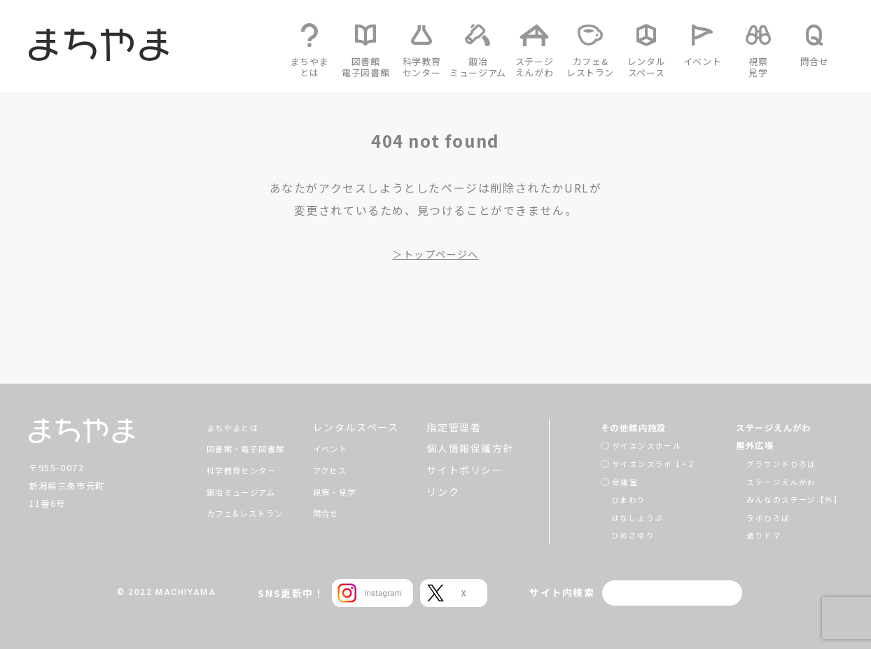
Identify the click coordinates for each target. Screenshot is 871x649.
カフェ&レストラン (234, 512)
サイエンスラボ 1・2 (639, 463)
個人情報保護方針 (471, 448)
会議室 (608, 481)
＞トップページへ (435, 253)
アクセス (335, 470)
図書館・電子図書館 (236, 448)
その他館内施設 (621, 427)
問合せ (330, 512)
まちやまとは (220, 427)
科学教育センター (230, 470)
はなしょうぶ (621, 517)
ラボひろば (761, 517)
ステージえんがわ (770, 427)
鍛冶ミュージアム (230, 491)
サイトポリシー (466, 470)
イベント (335, 448)
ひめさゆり (617, 534)
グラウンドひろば (775, 463)
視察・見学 (341, 491)
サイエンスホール (632, 445)
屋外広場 (748, 445)
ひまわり (612, 499)
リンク (444, 491)
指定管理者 (455, 427)
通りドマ (756, 534)
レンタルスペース (357, 427)
